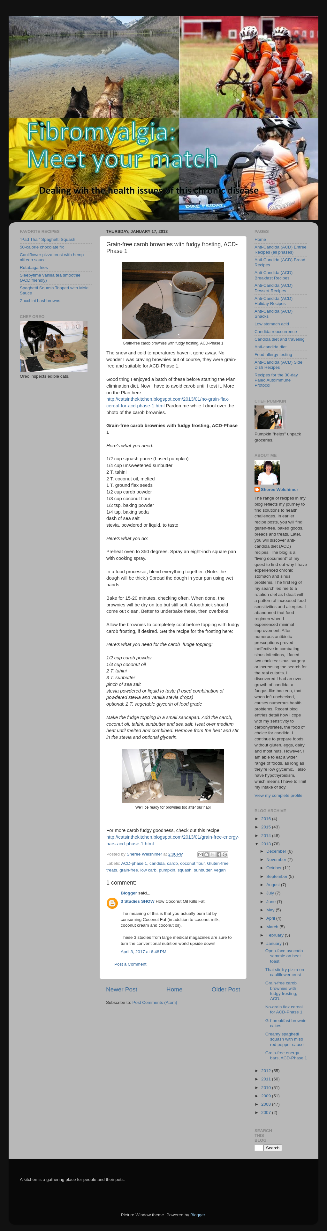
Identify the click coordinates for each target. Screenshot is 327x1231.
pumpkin (167, 870)
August (273, 884)
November (276, 859)
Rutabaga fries (34, 267)
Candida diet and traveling (280, 339)
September (277, 876)
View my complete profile (278, 795)
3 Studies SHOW (138, 901)
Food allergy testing (273, 354)
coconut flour (192, 863)
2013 (266, 844)
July (270, 893)
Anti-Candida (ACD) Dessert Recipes (274, 288)
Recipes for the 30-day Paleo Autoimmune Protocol (276, 380)
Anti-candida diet (271, 347)
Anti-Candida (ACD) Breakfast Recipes (274, 275)
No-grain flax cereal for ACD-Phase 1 (284, 1009)
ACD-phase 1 (134, 863)
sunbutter (203, 870)
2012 (266, 1070)
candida (156, 863)
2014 (266, 835)
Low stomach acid (272, 324)
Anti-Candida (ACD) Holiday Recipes (274, 301)
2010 (266, 1087)
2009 (266, 1096)
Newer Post (121, 989)
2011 (266, 1079)
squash (185, 870)
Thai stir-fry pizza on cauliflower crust (284, 972)
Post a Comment (130, 964)
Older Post (226, 989)
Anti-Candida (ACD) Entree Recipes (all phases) (281, 250)
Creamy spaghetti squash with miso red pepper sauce (284, 1039)
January (274, 943)
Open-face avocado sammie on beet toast (284, 955)
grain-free (128, 870)
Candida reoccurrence (276, 331)
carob (172, 863)
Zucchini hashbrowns (40, 300)
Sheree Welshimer (279, 489)
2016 (266, 818)
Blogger (129, 893)
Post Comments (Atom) (155, 1002)
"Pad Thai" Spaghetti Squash (47, 239)
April (271, 918)
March (272, 926)
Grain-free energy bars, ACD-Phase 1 (286, 1055)
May (271, 910)
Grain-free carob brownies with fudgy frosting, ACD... (281, 991)
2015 (266, 827)
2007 (266, 1112)
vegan (220, 870)
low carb (148, 870)
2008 (266, 1104)
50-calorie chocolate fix (42, 247)
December (276, 851)
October (274, 867)
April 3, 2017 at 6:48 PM (143, 951)
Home (174, 989)
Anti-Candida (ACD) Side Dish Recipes (278, 365)
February (275, 935)
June (271, 901)
